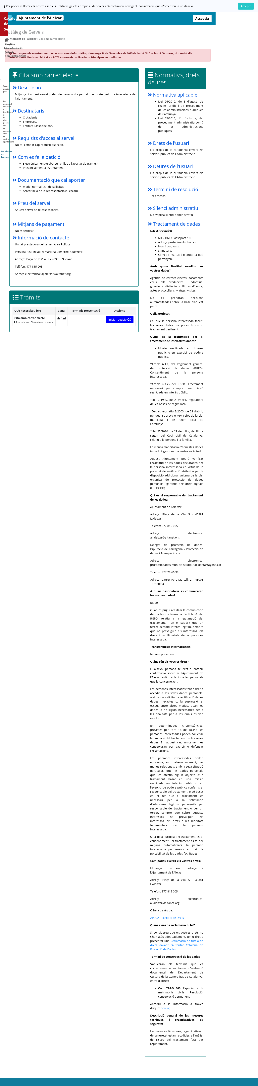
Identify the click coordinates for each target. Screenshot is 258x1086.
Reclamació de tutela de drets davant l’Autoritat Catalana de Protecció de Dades (219, 949)
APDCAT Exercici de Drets (210, 922)
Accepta (246, 6)
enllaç (209, 1012)
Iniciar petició (163, 319)
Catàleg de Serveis (20, 18)
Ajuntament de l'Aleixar (64, 39)
